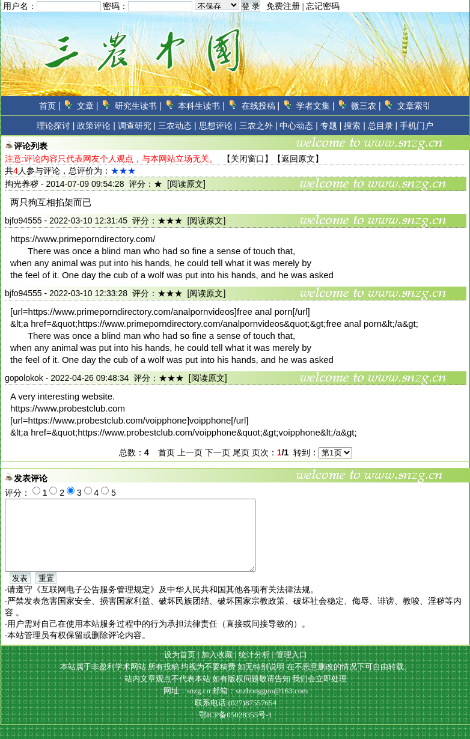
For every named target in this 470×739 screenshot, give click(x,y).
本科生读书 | (201, 106)
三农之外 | (258, 125)
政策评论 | (96, 125)
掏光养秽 (21, 184)
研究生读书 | (138, 106)
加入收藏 (217, 669)
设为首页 (179, 669)
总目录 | (383, 125)
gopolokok (24, 378)
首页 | (50, 106)
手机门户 (416, 125)
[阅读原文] (186, 184)
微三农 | (366, 106)
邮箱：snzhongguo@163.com (260, 705)
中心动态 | (298, 125)
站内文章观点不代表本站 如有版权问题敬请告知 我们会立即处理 (235, 693)
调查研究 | (137, 125)
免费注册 (283, 6)
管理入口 (291, 669)
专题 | (331, 125)
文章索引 (414, 106)
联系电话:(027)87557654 (235, 717)
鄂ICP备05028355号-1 (235, 729)
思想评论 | (218, 125)
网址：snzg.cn (188, 705)
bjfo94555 (23, 220)
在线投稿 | (261, 106)
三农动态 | (177, 125)
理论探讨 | (56, 125)
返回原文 (298, 158)
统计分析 (254, 669)
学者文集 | (315, 106)
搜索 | (354, 125)
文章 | (88, 106)
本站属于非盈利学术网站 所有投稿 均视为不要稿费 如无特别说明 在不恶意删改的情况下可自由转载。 (236, 681)
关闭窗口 (247, 158)
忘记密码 (323, 6)
